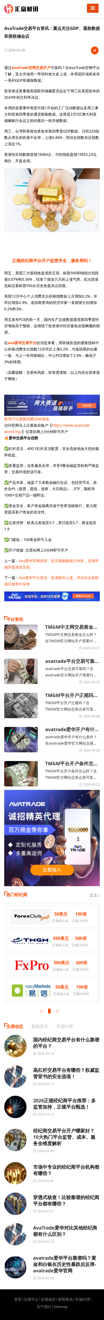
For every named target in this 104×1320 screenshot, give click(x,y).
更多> (95, 894)
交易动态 (48, 1299)
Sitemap (61, 1306)
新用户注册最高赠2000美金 (26, 418)
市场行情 (82, 1299)
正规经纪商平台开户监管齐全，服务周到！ (52, 260)
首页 (18, 1299)
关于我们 (44, 1306)
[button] (41, 1011)
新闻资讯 (65, 1299)
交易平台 (31, 1299)
